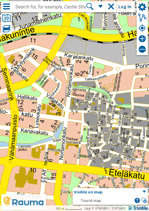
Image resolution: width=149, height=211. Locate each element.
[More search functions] (100, 6)
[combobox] (50, 7)
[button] (110, 192)
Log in (124, 6)
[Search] (90, 6)
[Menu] (6, 6)
